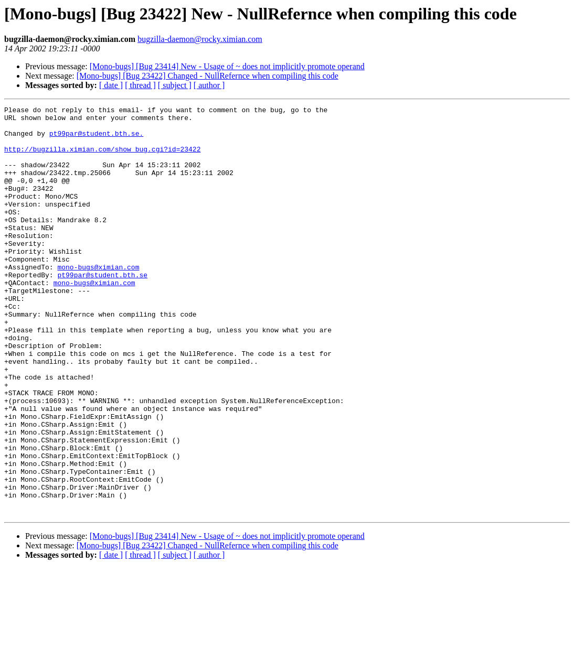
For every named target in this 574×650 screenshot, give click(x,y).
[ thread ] (140, 85)
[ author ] (209, 85)
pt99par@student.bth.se (102, 309)
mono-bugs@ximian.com (98, 300)
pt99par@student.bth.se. (96, 139)
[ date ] (111, 85)
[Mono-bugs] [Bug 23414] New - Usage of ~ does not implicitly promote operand (227, 66)
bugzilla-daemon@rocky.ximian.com (199, 39)
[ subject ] (175, 85)
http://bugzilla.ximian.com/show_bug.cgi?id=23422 (102, 158)
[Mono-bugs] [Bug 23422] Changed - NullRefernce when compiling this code (207, 75)
